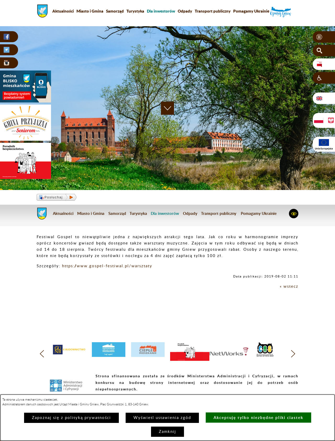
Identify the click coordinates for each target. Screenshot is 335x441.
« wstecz (289, 286)
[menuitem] (161, 11)
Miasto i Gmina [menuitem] (89, 11)
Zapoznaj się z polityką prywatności (71, 418)
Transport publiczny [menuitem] (213, 11)
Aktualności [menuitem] (63, 11)
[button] (323, 37)
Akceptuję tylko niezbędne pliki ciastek (258, 417)
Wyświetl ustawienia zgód (162, 418)
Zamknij (167, 432)
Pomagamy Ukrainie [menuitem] (251, 11)
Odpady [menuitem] (185, 11)
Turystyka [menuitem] (135, 11)
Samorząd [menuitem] (115, 11)
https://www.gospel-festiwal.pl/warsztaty (107, 266)
